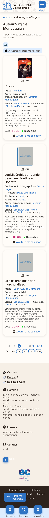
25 (19, 351)
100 (31, 351)
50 (25, 351)
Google (11, 377)
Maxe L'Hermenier (27, 192)
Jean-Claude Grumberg (27, 288)
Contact (41, 494)
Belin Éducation (22, 210)
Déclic (20, 212)
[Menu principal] (42, 6)
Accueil (7, 17)
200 (39, 351)
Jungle (34, 210)
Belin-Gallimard (22, 103)
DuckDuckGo (15, 381)
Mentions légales (17, 490)
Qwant (11, 372)
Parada (22, 199)
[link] (9, 346)
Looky (22, 196)
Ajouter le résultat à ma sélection (24, 51)
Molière (18, 90)
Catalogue (35, 490)
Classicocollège (14, 106)
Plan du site (27, 494)
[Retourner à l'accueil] (7, 6)
